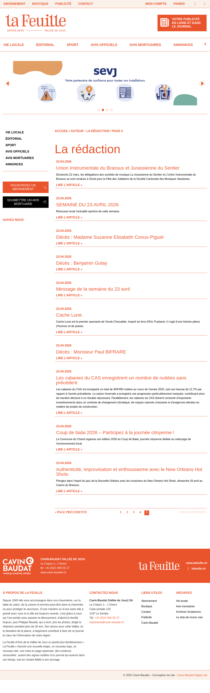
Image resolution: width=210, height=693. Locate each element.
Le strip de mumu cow (189, 617)
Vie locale (13, 45)
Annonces (183, 45)
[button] (8, 83)
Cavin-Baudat (149, 622)
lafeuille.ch (199, 568)
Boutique (40, 3)
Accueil (61, 131)
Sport (72, 45)
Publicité (63, 3)
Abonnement (14, 3)
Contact (85, 3)
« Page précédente (71, 512)
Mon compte (156, 3)
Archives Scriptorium (188, 611)
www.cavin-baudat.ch (53, 572)
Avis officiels (104, 45)
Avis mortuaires (145, 45)
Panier (179, 3)
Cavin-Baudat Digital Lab (192, 675)
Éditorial (45, 45)
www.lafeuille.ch (196, 563)
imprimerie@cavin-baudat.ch (106, 622)
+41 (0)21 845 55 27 (107, 617)
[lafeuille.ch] (188, 569)
